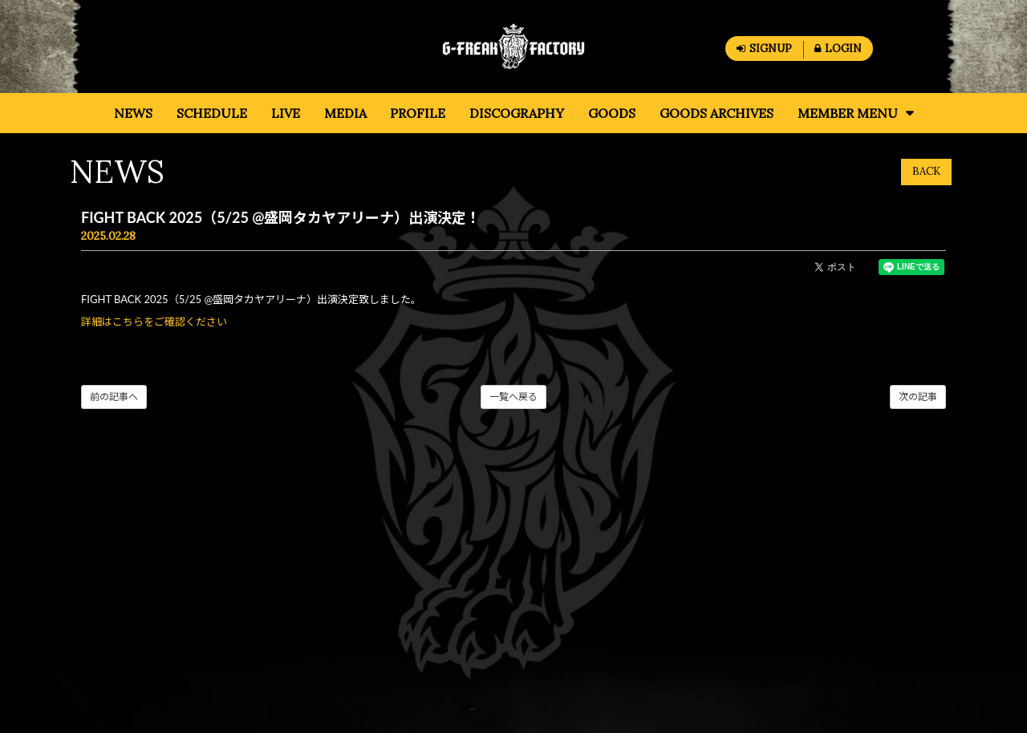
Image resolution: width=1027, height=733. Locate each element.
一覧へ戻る (513, 397)
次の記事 (918, 397)
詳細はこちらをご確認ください (154, 321)
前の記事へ (114, 397)
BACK (926, 171)
